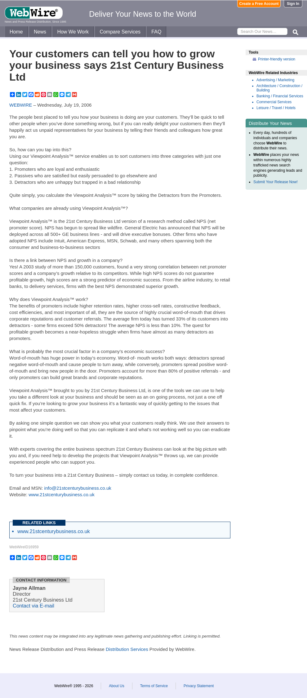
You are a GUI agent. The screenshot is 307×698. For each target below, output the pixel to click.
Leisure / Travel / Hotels (276, 108)
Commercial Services (273, 102)
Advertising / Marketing (275, 80)
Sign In (293, 4)
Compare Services (120, 31)
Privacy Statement (199, 686)
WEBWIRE (20, 105)
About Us (116, 686)
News (40, 31)
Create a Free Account (259, 4)
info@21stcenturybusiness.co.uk (77, 488)
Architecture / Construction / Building (279, 88)
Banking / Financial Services (279, 96)
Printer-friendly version (276, 59)
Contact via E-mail (33, 605)
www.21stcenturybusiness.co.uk (62, 494)
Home (16, 31)
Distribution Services (127, 649)
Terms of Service (154, 686)
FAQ (156, 31)
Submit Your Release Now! (275, 182)
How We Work (73, 31)
